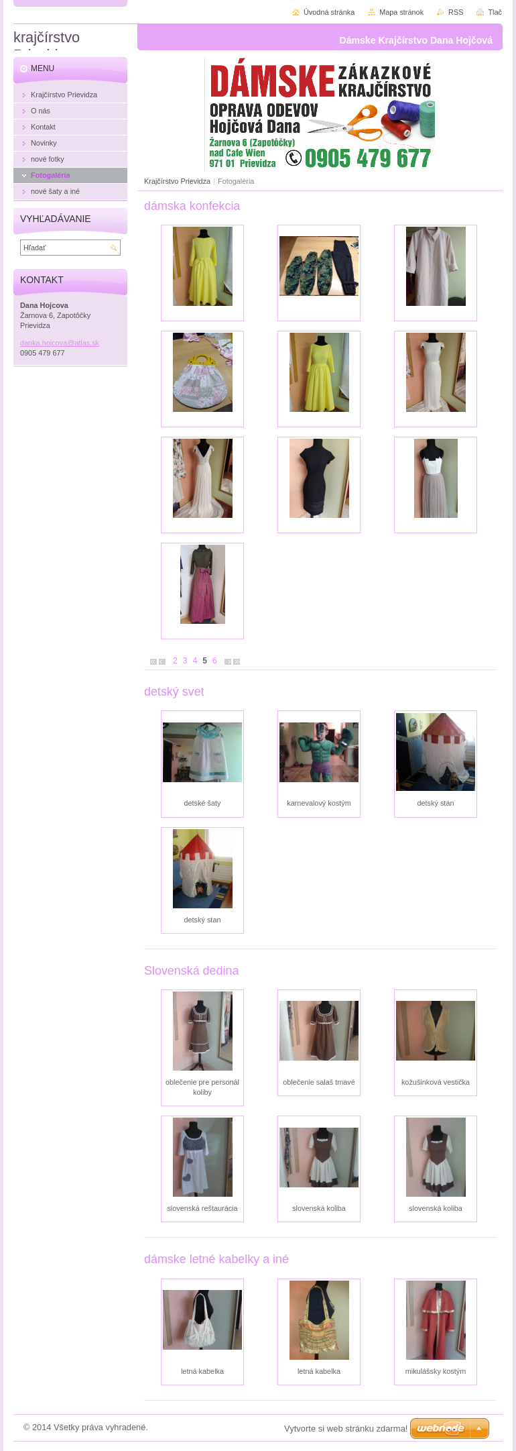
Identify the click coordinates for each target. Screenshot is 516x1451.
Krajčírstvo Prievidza (177, 181)
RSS (455, 12)
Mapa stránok (401, 12)
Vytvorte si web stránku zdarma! (345, 1428)
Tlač (495, 12)
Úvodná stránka (329, 12)
